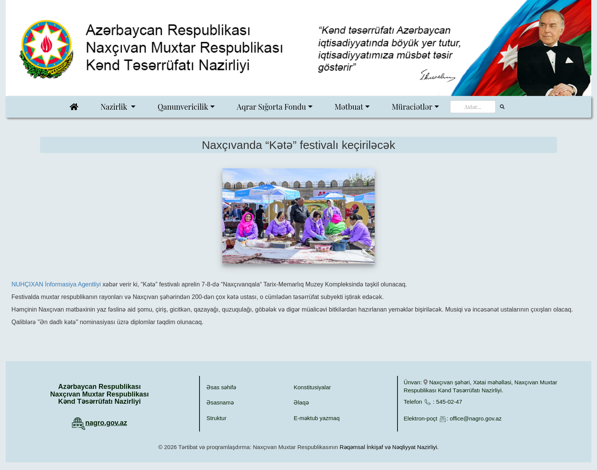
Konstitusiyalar (312, 387)
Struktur (216, 418)
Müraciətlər (412, 106)
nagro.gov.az (106, 423)
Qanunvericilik (183, 106)
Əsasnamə (220, 402)
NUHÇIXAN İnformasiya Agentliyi (56, 284)
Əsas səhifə (221, 387)
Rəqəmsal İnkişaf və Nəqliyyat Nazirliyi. (389, 447)
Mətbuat (349, 106)
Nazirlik (115, 106)
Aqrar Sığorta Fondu (271, 106)
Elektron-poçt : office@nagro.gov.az (452, 418)
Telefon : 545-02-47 (433, 401)
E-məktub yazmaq (317, 418)
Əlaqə (301, 402)
